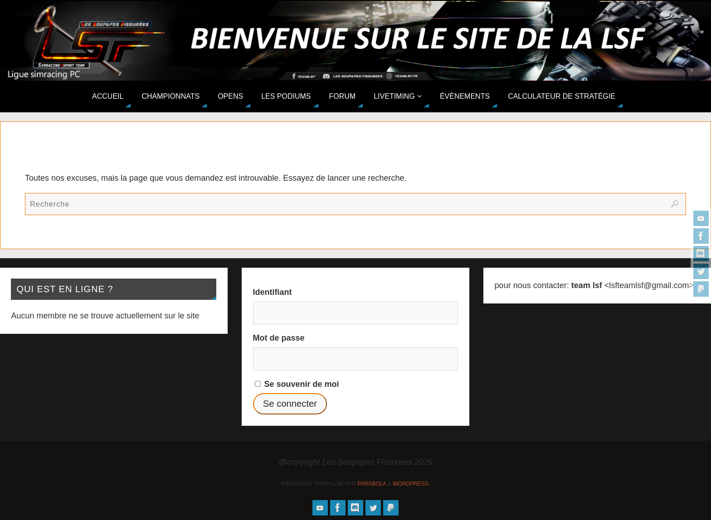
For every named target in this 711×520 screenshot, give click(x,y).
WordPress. (411, 484)
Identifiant (272, 292)
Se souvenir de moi (297, 384)
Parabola (371, 484)
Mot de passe (279, 337)
